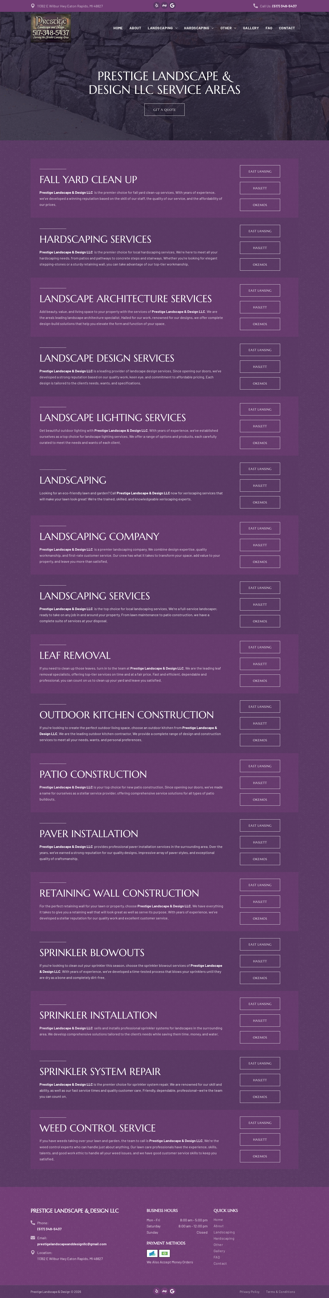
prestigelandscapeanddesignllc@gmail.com (71, 1244)
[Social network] (164, 6)
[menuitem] (115, 28)
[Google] (172, 6)
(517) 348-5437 (284, 6)
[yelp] (156, 6)
